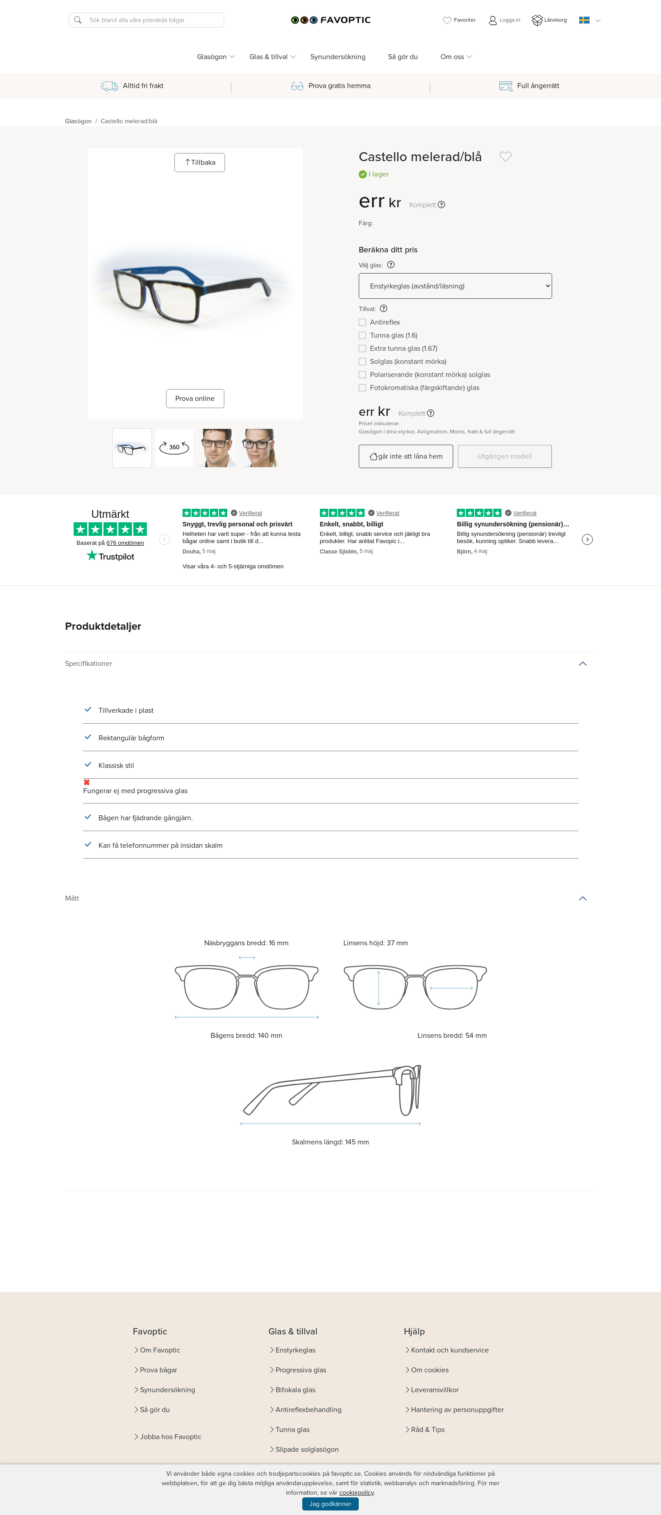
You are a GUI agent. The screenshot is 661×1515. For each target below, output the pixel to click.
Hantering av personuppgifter (457, 1409)
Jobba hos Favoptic (171, 1436)
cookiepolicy (356, 1492)
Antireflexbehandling (309, 1409)
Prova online (195, 398)
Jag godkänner (330, 1504)
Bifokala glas (295, 1390)
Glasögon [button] (212, 56)
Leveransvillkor (435, 1390)
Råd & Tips (428, 1429)
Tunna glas (292, 1429)
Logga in (503, 20)
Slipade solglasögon (307, 1449)
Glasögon (78, 121)
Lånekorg (549, 20)
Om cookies (430, 1370)
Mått (72, 898)
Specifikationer (88, 663)
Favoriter (458, 20)
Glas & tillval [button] (268, 56)
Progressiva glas (301, 1370)
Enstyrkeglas (295, 1350)
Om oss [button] (452, 56)
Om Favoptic (160, 1350)
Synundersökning (338, 56)
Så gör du (403, 56)
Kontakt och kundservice (450, 1350)
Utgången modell (505, 456)
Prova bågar (158, 1370)
